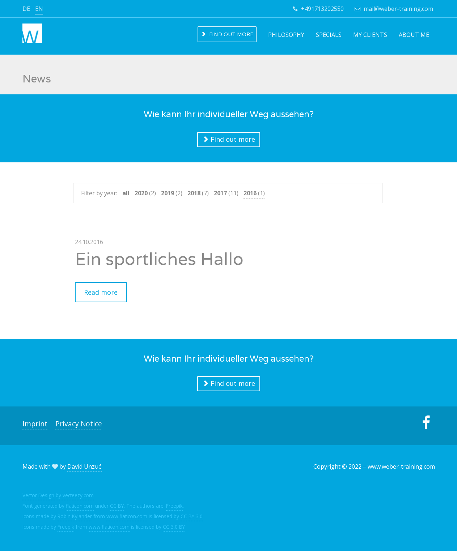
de (26, 9)
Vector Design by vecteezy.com (58, 497)
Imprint (34, 426)
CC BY (117, 508)
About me (414, 35)
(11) (226, 195)
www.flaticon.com (126, 518)
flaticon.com (80, 508)
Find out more (227, 34)
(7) (198, 195)
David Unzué (84, 469)
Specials (329, 35)
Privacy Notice (78, 426)
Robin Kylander (75, 518)
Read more (101, 294)
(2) (145, 195)
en (39, 9)
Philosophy (286, 35)
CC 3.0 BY (174, 529)
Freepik (174, 508)
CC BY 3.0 (192, 518)
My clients (370, 35)
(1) (254, 195)
